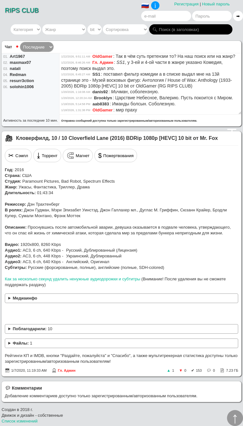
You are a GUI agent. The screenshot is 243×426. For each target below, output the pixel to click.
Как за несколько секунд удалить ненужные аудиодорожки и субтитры (72, 279)
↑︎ (235, 418)
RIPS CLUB (22, 10)
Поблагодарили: (33, 328)
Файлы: (22, 343)
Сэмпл (18, 155)
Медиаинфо (25, 298)
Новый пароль (216, 4)
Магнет (78, 155)
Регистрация (186, 4)
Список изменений (19, 421)
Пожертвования (116, 155)
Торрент (47, 155)
